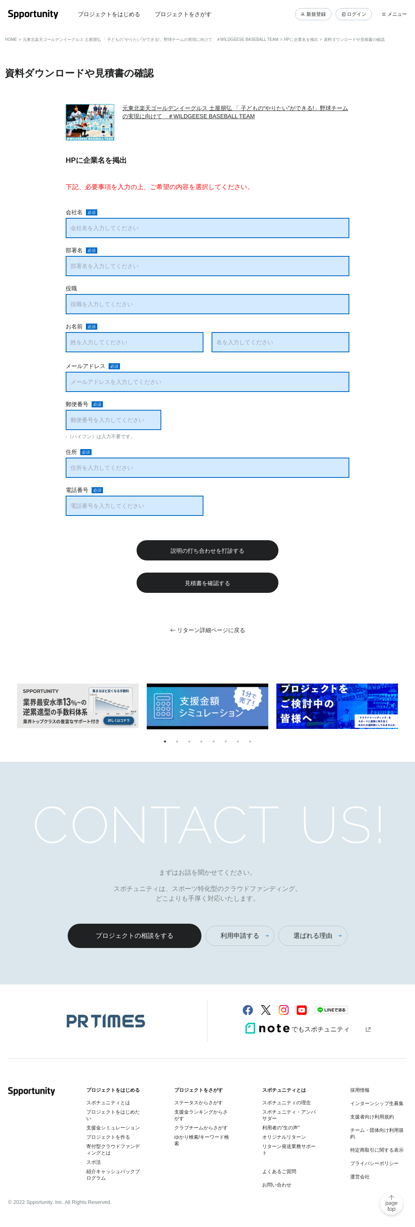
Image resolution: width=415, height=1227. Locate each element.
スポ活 (93, 1162)
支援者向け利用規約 (372, 1117)
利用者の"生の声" (281, 1128)
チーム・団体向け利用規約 (377, 1133)
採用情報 (360, 1090)
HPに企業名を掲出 (301, 39)
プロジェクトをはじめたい (113, 1115)
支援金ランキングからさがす (201, 1115)
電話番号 (77, 490)
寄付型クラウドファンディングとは (113, 1150)
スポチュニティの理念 (286, 1103)
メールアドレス (85, 366)
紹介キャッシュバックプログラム (113, 1175)
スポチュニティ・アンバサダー (289, 1115)
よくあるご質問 (279, 1171)
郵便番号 (77, 404)
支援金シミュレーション (113, 1128)
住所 (71, 452)
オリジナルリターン (284, 1137)
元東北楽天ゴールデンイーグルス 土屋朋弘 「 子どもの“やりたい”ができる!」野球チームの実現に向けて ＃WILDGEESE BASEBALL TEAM (150, 39)
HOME (11, 39)
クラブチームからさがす (201, 1128)
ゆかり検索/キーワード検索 (201, 1140)
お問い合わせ (276, 1185)
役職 (71, 288)
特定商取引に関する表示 (377, 1150)
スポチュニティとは (108, 1103)
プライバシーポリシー (374, 1163)
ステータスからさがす (198, 1103)
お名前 (74, 326)
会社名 (74, 212)
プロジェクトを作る (108, 1137)
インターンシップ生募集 (377, 1103)
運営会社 (360, 1177)
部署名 (74, 250)
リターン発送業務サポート (289, 1150)
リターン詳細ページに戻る (211, 630)
